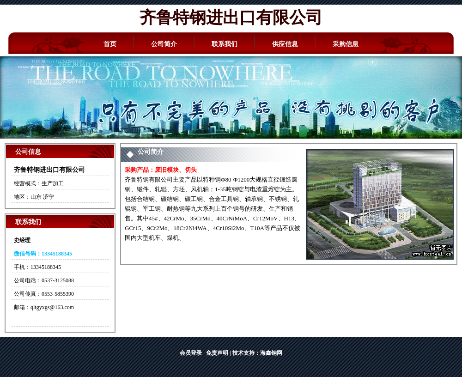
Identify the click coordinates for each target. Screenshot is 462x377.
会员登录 (191, 353)
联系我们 (224, 44)
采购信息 (346, 44)
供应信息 (285, 44)
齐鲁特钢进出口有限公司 (231, 17)
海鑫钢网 (271, 353)
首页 (109, 44)
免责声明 (217, 353)
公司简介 (164, 44)
